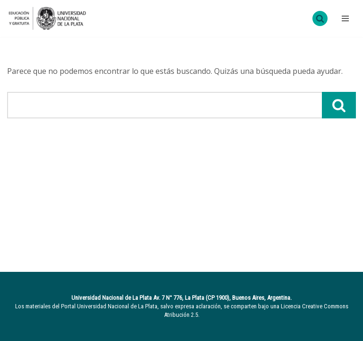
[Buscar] (320, 18)
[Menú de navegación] (344, 18)
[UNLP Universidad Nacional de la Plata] (47, 18)
